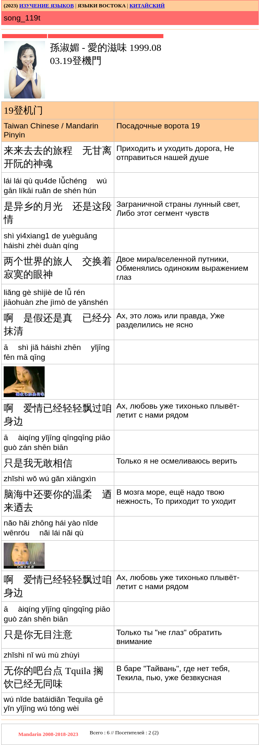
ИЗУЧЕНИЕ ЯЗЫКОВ (46, 5)
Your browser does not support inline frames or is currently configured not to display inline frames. (149, 734)
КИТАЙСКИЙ (147, 5)
